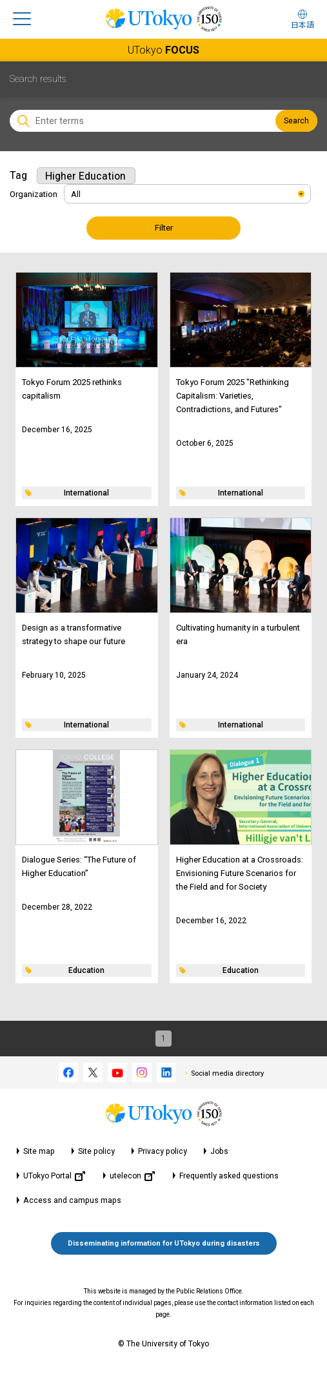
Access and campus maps (72, 1200)
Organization (33, 194)
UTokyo (163, 50)
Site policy (96, 1151)
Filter (164, 228)
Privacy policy (162, 1151)
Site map (39, 1151)
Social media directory (227, 1073)
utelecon (132, 1176)
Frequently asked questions (229, 1176)
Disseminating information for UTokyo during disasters (164, 1243)
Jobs (219, 1151)
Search (296, 120)
